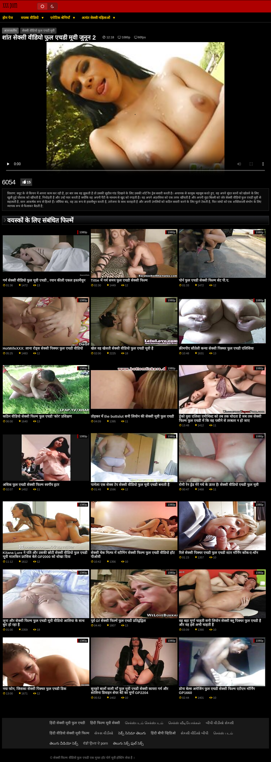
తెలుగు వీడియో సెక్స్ (64, 743)
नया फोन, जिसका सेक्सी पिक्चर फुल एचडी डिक (34, 689)
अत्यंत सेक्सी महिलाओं (96, 18)
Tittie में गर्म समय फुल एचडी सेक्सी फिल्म (119, 280)
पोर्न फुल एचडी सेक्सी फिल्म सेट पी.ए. (204, 280)
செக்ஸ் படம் (223, 733)
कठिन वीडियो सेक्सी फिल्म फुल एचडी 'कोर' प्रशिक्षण (37, 416)
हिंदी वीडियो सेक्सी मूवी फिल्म (69, 733)
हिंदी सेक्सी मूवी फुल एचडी (67, 723)
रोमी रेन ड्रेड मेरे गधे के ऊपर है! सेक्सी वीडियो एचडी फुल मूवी (219, 485)
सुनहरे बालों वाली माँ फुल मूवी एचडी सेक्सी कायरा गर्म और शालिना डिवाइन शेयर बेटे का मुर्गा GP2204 (129, 691)
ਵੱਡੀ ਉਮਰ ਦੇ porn (95, 743)
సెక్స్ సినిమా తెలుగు (132, 733)
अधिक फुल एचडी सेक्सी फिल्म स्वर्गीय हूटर (31, 485)
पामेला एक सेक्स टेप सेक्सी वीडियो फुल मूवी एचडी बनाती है (130, 485)
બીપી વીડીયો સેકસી (220, 723)
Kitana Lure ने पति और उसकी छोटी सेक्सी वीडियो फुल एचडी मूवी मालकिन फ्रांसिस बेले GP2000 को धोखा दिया (45, 555)
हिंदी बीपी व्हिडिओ (163, 733)
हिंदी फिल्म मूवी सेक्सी (105, 723)
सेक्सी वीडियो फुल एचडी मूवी (38, 30)
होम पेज (7, 18)
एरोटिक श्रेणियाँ (60, 18)
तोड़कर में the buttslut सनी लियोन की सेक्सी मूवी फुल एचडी (132, 416)
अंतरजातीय (10, 30)
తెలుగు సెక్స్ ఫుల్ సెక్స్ (128, 743)
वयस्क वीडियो (30, 18)
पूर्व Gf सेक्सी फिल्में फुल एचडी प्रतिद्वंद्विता (118, 621)
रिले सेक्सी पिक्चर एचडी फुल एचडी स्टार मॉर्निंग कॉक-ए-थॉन (218, 553)
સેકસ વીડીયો (103, 733)
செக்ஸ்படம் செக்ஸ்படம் (144, 723)
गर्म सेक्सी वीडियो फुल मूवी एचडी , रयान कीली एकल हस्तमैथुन (44, 280)
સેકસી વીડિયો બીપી (194, 733)
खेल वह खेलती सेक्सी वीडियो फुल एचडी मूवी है (122, 348)
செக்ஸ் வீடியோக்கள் (184, 723)
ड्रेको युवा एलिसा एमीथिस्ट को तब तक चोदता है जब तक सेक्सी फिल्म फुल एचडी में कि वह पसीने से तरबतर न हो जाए (220, 418)
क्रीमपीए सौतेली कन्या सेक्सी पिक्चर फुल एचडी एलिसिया (216, 348)
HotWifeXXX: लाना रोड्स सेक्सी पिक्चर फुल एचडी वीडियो (43, 348)
